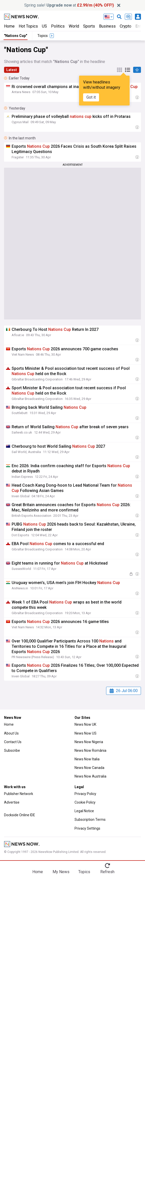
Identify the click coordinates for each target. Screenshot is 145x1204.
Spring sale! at (69, 5)
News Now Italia (87, 759)
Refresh (107, 871)
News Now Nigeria (89, 742)
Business (107, 26)
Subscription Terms (90, 820)
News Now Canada (89, 768)
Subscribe (12, 750)
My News (61, 871)
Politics (58, 26)
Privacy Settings (87, 828)
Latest (11, 70)
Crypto (125, 26)
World (74, 26)
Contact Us (12, 742)
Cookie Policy (85, 802)
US (44, 26)
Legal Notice (84, 811)
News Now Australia (90, 776)
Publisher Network (18, 794)
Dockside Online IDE (19, 815)
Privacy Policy (85, 794)
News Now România (90, 750)
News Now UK (85, 724)
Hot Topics (28, 26)
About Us (11, 733)
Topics (84, 871)
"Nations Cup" (15, 36)
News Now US (85, 733)
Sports (89, 26)
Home (9, 26)
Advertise (11, 802)
